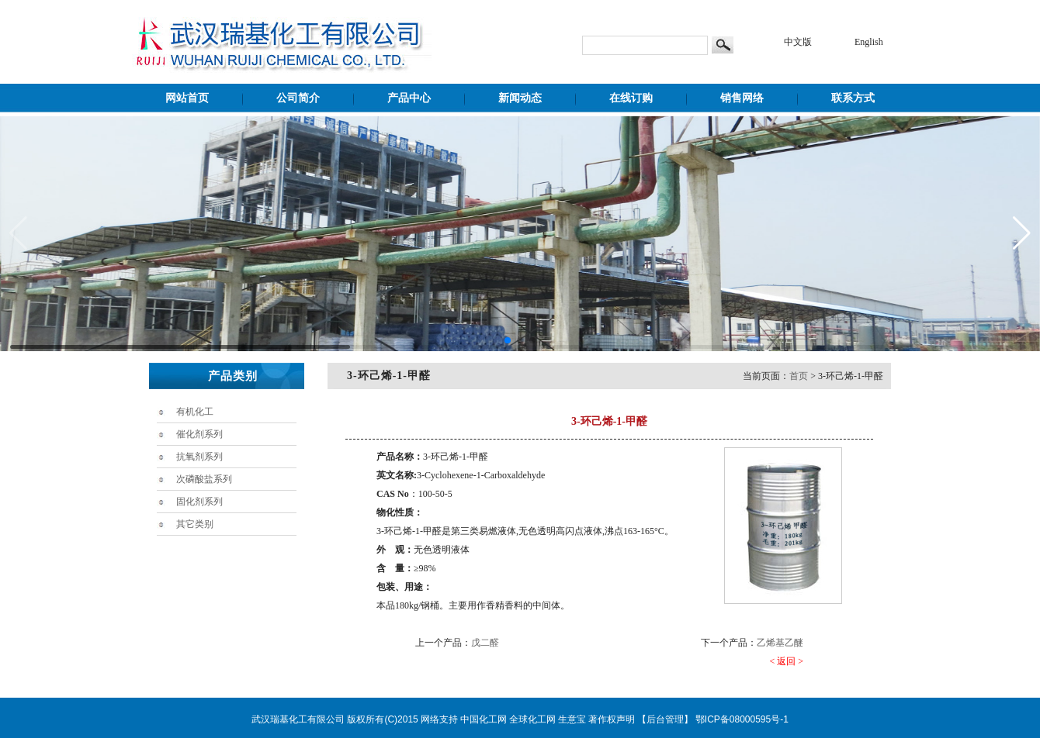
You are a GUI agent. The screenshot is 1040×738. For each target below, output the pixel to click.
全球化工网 (532, 719)
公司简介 (298, 98)
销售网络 (742, 98)
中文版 (798, 41)
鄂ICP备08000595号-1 (742, 719)
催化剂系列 (199, 434)
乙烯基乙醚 (780, 642)
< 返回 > (786, 661)
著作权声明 (611, 719)
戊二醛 (485, 642)
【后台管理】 (665, 719)
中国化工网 (483, 719)
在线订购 (631, 98)
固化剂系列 (199, 501)
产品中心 (409, 98)
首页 (798, 376)
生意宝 (572, 719)
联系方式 (853, 98)
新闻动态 (520, 98)
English (869, 41)
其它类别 (194, 524)
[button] (507, 340)
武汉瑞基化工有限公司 (298, 719)
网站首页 (187, 98)
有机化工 (194, 411)
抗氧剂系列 (199, 456)
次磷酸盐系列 (204, 479)
